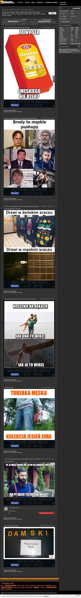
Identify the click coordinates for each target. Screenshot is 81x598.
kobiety (2, 585)
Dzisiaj (72, 43)
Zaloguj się (6, 111)
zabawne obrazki (20, 585)
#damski (27, 101)
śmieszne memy (10, 585)
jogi (70, 49)
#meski (20, 101)
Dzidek (61, 49)
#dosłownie (38, 101)
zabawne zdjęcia (7, 587)
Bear (62, 33)
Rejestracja (63, 4)
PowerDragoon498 (75, 50)
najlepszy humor (17, 587)
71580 (72, 13)
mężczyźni (48, 585)
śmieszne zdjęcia (46, 19)
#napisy (34, 282)
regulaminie (46, 596)
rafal (62, 34)
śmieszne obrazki (44, 21)
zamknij (78, 595)
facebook (3, 589)
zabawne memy (33, 585)
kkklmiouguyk (63, 50)
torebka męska (9, 387)
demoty (36, 587)
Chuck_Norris (64, 40)
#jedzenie (14, 101)
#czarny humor (33, 499)
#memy (10, 370)
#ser (32, 101)
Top (20, 2)
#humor (25, 499)
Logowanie (63, 2)
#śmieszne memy (42, 499)
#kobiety (42, 370)
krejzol (62, 30)
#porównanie (14, 282)
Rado (62, 37)
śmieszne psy (43, 587)
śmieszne (27, 585)
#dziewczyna (27, 370)
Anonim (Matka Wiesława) (14, 507)
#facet (19, 442)
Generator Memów (51, 2)
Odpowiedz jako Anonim (46, 513)
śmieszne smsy (9, 589)
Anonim (62, 29)
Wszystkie (78, 43)
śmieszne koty (52, 587)
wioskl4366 (66, 49)
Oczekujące (39, 2)
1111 (68, 50)
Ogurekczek (68, 52)
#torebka (39, 442)
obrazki (24, 19)
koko (62, 32)
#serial (14, 189)
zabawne (54, 585)
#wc (26, 561)
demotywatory (13, 21)
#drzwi (21, 282)
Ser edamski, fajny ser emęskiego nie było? (17, 27)
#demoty (35, 370)
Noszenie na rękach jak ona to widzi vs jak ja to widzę (20, 299)
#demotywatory (18, 370)
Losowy (27, 2)
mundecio (74, 49)
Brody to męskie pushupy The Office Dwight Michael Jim (21, 118)
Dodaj (33, 2)
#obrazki (8, 499)
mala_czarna (64, 38)
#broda (20, 189)
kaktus (62, 36)
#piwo (13, 442)
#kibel (40, 282)
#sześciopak (31, 442)
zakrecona (63, 41)
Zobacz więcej (65, 21)
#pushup (32, 189)
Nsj (64, 52)
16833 (72, 11)
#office (38, 189)
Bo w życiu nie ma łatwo (12, 525)
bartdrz (61, 52)
